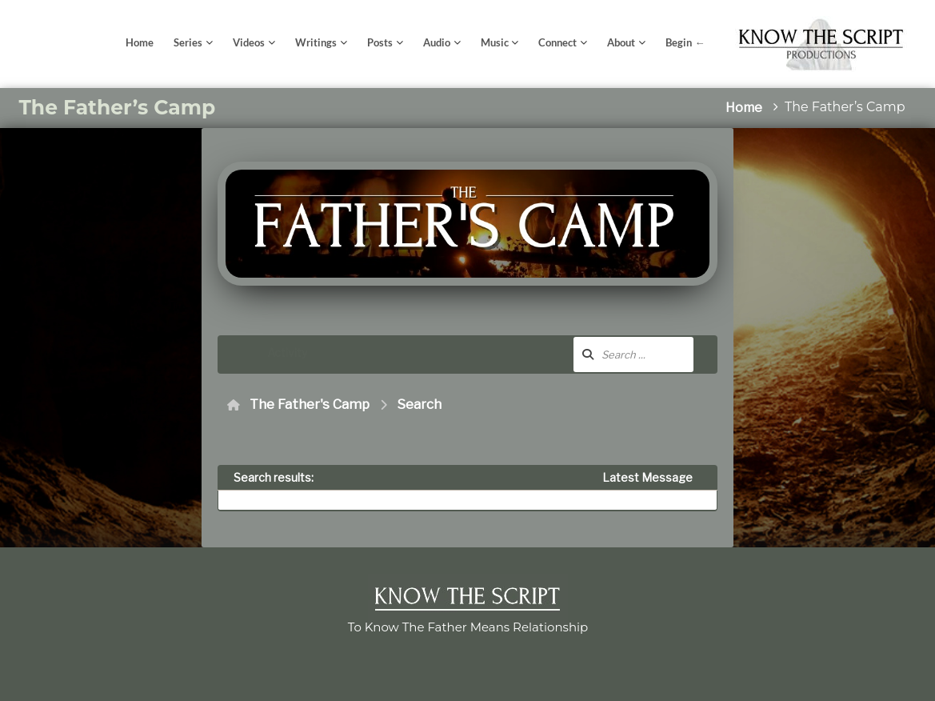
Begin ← (685, 42)
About (621, 42)
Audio (436, 42)
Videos (249, 42)
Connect (557, 42)
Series (188, 42)
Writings (316, 42)
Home (140, 42)
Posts (380, 42)
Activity (287, 352)
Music (495, 42)
